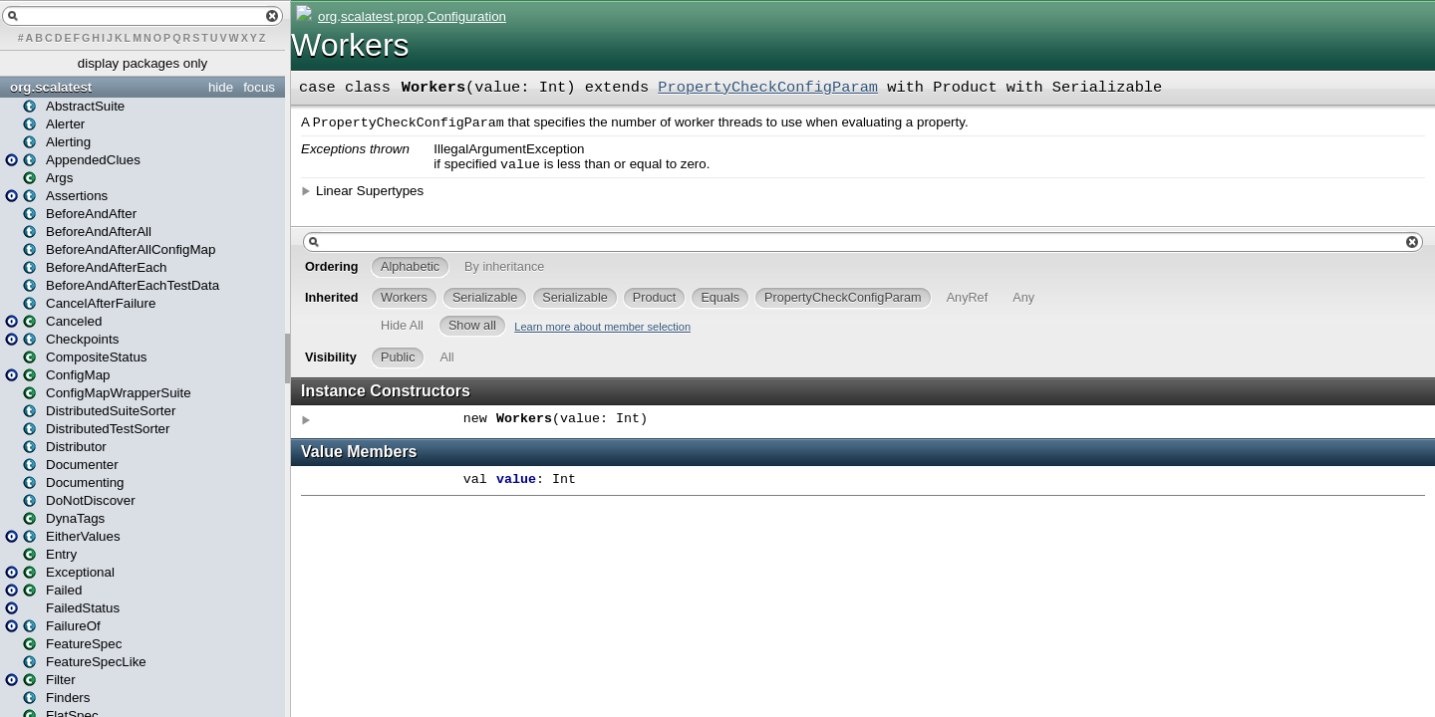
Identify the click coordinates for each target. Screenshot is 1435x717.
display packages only (142, 63)
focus (259, 87)
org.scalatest (51, 87)
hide (220, 87)
